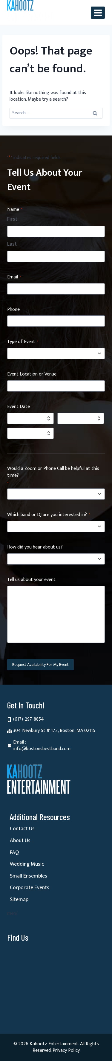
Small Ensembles (28, 876)
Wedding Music (27, 864)
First (12, 219)
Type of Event (23, 342)
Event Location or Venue (31, 374)
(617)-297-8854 (28, 719)
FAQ (14, 852)
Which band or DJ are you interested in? (48, 515)
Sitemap (19, 899)
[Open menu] (98, 13)
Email (14, 277)
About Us (20, 840)
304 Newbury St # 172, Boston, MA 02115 (54, 731)
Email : (19, 742)
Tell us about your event (31, 580)
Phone (13, 309)
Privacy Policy (66, 1050)
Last (12, 244)
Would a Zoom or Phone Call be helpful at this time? (53, 475)
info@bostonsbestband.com (41, 749)
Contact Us (22, 828)
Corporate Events (29, 887)
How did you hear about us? (35, 547)
